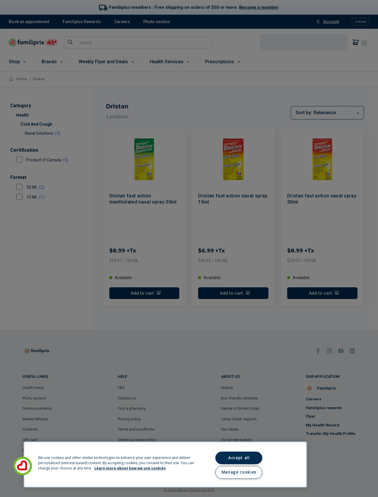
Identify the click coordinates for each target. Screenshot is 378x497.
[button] (22, 466)
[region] (165, 464)
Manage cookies (239, 472)
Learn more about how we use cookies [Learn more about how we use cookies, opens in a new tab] (130, 468)
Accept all (239, 457)
